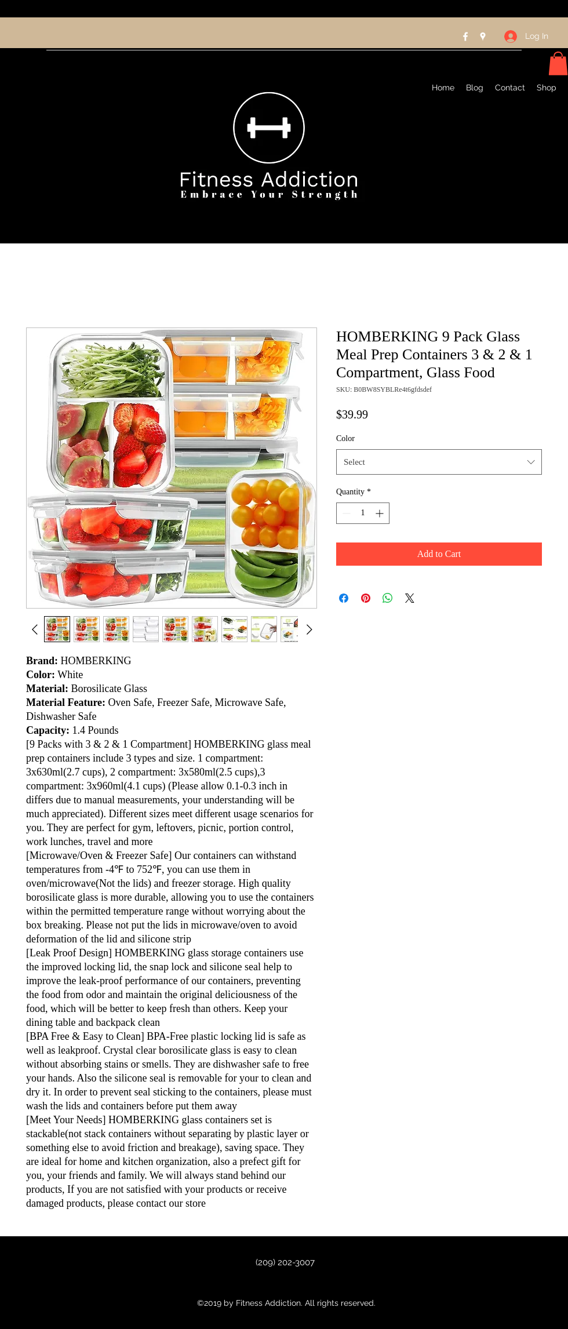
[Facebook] (465, 36)
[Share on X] (410, 598)
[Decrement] (345, 513)
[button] (558, 63)
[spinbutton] (362, 513)
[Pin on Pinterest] (366, 598)
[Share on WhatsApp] (388, 598)
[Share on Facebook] (344, 598)
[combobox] (439, 462)
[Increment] (380, 513)
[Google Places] (483, 36)
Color (345, 438)
